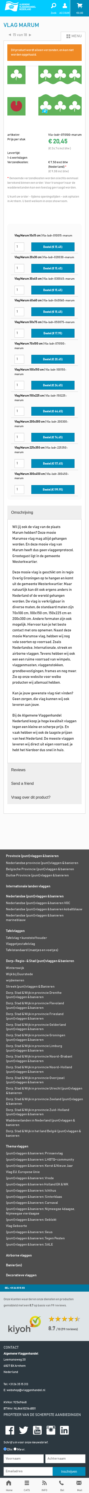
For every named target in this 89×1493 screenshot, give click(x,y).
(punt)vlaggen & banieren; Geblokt (31, 1219)
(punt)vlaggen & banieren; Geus (29, 1232)
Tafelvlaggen (15, 931)
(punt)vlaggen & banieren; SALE (29, 1244)
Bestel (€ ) (52, 247)
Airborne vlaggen (19, 1255)
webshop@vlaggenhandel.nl (26, 1390)
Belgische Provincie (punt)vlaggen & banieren (40, 869)
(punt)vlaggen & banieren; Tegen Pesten (35, 1238)
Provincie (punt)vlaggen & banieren (32, 856)
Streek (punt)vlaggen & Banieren (30, 986)
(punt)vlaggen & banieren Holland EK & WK (37, 1184)
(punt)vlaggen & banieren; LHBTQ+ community (40, 1159)
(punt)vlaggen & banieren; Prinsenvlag (34, 1153)
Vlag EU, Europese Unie (23, 1172)
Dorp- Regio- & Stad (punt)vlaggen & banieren (40, 961)
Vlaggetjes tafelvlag (20, 944)
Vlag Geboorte (16, 1226)
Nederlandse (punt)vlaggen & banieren (35, 896)
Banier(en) (14, 1265)
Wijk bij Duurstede (19, 974)
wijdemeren (15, 980)
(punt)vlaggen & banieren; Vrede (30, 1178)
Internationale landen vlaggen (28, 886)
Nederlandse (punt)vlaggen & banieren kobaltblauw (44, 909)
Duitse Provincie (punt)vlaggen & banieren (37, 875)
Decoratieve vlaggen (21, 1275)
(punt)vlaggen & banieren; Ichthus (31, 1190)
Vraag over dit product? (31, 797)
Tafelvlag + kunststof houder (26, 938)
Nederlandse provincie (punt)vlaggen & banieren (42, 863)
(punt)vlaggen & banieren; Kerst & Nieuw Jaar (39, 1166)
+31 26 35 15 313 (18, 1384)
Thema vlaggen (17, 1146)
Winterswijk (15, 968)
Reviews (18, 770)
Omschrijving (22, 512)
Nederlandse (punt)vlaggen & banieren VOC (38, 903)
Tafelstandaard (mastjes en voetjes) (32, 950)
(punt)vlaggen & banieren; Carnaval (32, 1203)
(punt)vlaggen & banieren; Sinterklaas (34, 1197)
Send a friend (22, 783)
